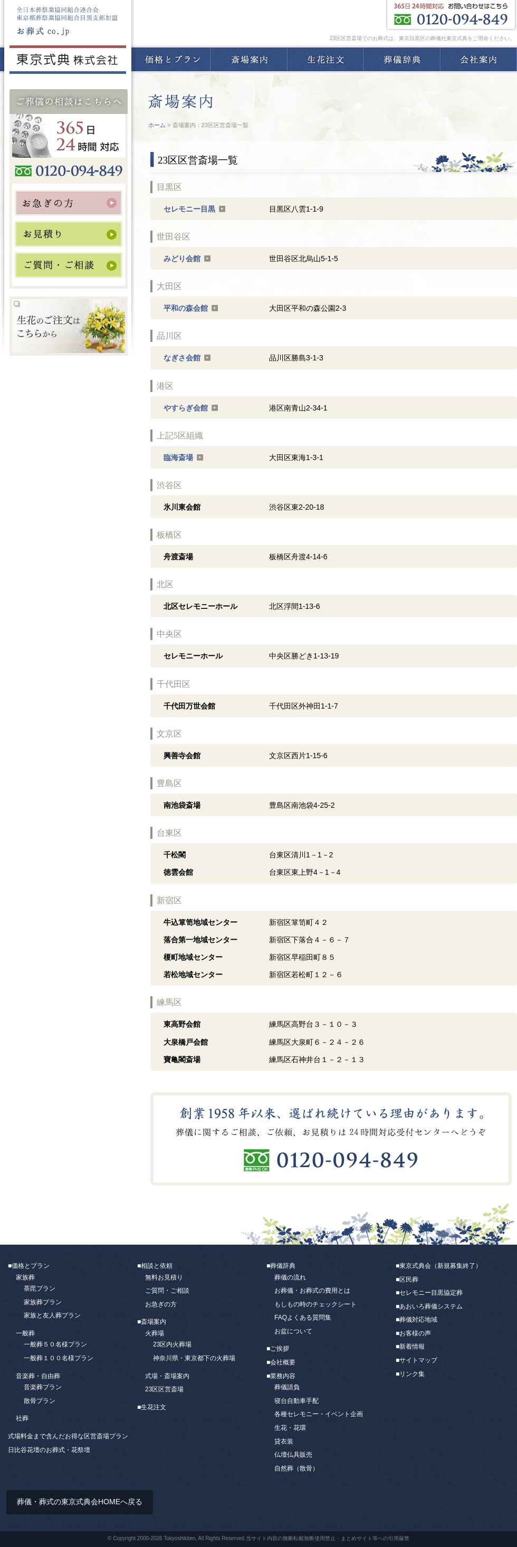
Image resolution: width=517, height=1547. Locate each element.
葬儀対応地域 (418, 1319)
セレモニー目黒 (189, 209)
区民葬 (408, 1279)
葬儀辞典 (402, 59)
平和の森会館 (186, 308)
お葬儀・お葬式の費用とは (312, 1290)
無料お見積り (164, 1277)
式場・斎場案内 (167, 1376)
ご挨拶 (279, 1348)
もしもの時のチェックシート (315, 1304)
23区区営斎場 (164, 1389)
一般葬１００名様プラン (58, 1358)
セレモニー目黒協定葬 (431, 1292)
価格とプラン (173, 59)
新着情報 (412, 1346)
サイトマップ (418, 1360)
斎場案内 (249, 59)
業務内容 (282, 1376)
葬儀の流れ (290, 1277)
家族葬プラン (43, 1302)
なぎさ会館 (182, 358)
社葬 (22, 1418)
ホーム (157, 125)
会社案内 (479, 59)
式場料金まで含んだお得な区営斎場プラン (68, 1436)
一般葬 (25, 1333)
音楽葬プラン (43, 1387)
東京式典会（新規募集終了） (440, 1265)
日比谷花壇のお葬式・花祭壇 (49, 1450)
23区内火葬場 (172, 1344)
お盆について (293, 1331)
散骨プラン (39, 1401)
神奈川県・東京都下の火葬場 (194, 1358)
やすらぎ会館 (186, 408)
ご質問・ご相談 (167, 1290)
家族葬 (25, 1277)
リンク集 (412, 1374)
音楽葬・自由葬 (38, 1376)
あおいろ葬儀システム (431, 1306)
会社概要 (282, 1362)
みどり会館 (182, 258)
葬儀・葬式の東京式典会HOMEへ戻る (79, 1501)
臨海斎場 (178, 457)
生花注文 (326, 59)
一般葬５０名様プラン (55, 1344)
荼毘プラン (39, 1288)
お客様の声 (415, 1333)
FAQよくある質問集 (302, 1317)
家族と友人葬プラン (52, 1315)
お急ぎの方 (161, 1304)
